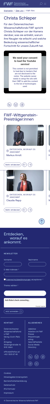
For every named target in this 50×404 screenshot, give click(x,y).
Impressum (9, 393)
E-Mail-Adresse (11, 270)
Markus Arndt (13, 155)
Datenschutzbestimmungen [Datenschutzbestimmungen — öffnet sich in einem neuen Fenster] (18, 280)
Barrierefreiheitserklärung (15, 381)
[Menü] (45, 4)
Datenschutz (9, 385)
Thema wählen (11, 285)
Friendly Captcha (40, 306)
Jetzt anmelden (11, 311)
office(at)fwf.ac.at (12, 352)
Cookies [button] (7, 373)
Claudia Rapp (13, 200)
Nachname (33, 260)
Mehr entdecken (12, 165)
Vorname (8, 260)
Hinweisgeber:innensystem (16, 377)
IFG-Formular (9, 389)
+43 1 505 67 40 (11, 354)
